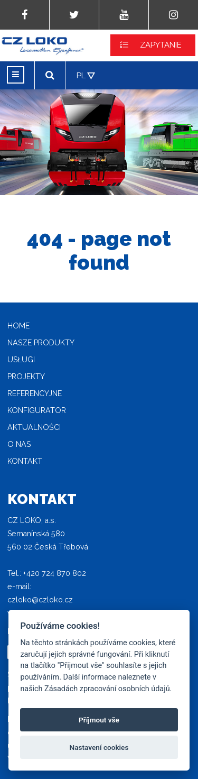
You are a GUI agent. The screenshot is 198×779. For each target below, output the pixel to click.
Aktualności (34, 427)
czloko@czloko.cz (40, 599)
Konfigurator (36, 410)
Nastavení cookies (99, 747)
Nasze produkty (40, 342)
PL (81, 75)
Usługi (21, 359)
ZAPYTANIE (161, 45)
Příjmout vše (99, 720)
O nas (19, 444)
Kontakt (24, 461)
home (18, 326)
